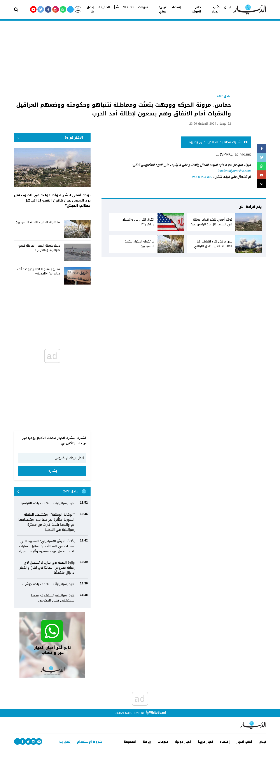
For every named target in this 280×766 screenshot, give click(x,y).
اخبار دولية (187, 745)
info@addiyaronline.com (234, 171)
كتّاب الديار (207, 9)
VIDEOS (131, 9)
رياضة (147, 742)
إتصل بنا (96, 9)
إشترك (52, 471)
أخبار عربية (208, 745)
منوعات (144, 9)
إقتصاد (174, 9)
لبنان (220, 9)
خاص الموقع (189, 9)
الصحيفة (110, 9)
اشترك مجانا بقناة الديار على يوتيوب (217, 142)
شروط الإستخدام (88, 742)
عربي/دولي (159, 9)
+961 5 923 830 (201, 177)
